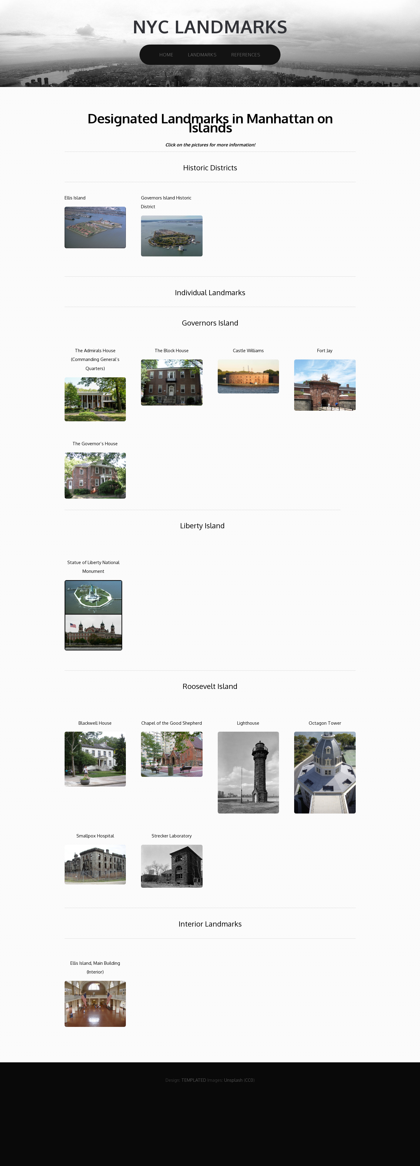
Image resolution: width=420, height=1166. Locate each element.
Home (166, 54)
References (245, 54)
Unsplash (233, 1080)
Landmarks (202, 54)
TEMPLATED (193, 1080)
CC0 (249, 1080)
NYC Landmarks (210, 26)
